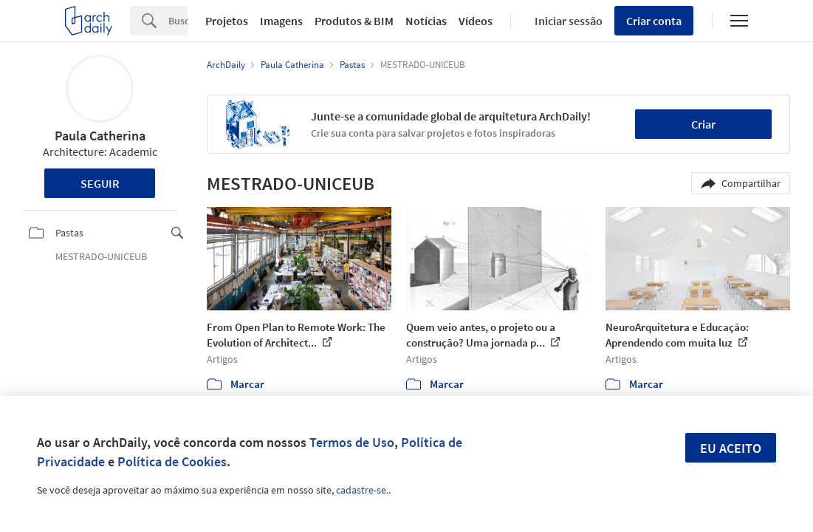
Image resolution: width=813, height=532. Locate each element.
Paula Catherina (100, 135)
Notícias (426, 21)
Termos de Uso (351, 442)
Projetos (226, 21)
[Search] (178, 20)
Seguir (100, 183)
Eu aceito (730, 448)
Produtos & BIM (354, 21)
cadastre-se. (362, 490)
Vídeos (476, 21)
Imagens (281, 21)
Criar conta (654, 20)
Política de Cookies (172, 461)
